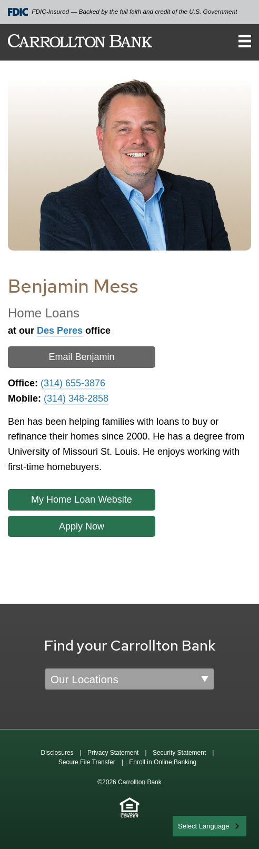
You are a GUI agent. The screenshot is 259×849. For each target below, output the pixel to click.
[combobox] (209, 826)
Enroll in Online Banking (162, 762)
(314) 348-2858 (76, 398)
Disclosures (57, 752)
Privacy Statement (112, 752)
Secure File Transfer (86, 762)
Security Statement (179, 752)
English (189, 825)
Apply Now (81, 526)
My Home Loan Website (81, 499)
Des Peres (60, 330)
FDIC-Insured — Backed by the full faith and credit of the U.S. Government (122, 12)
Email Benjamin (81, 357)
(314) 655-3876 (73, 383)
